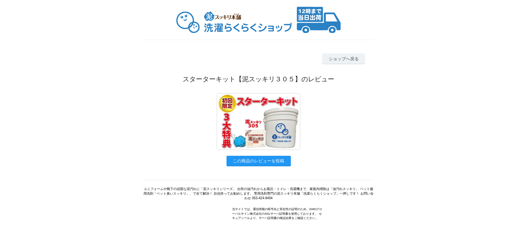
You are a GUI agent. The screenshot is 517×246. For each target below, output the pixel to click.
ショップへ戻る (344, 58)
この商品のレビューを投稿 (258, 160)
